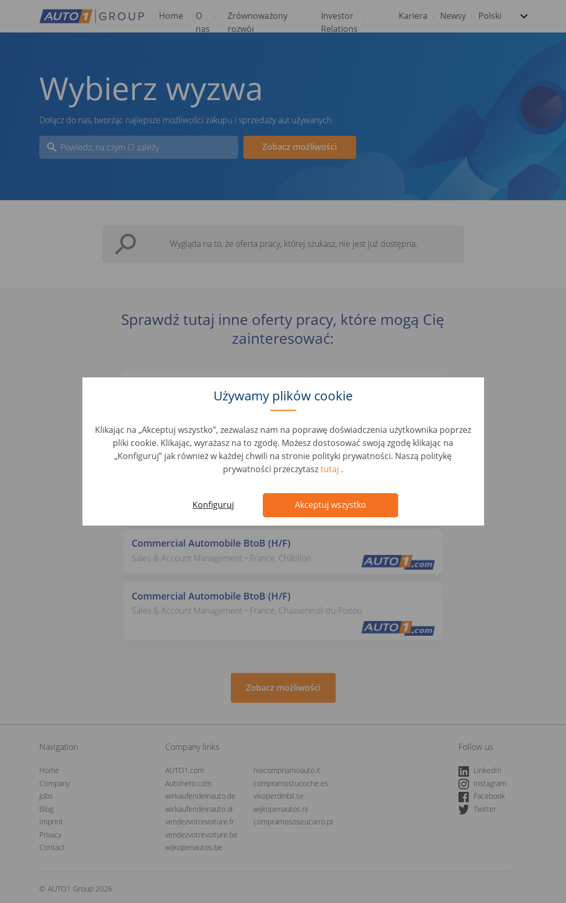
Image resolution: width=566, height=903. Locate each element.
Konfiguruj (213, 504)
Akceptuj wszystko (330, 504)
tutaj (331, 469)
